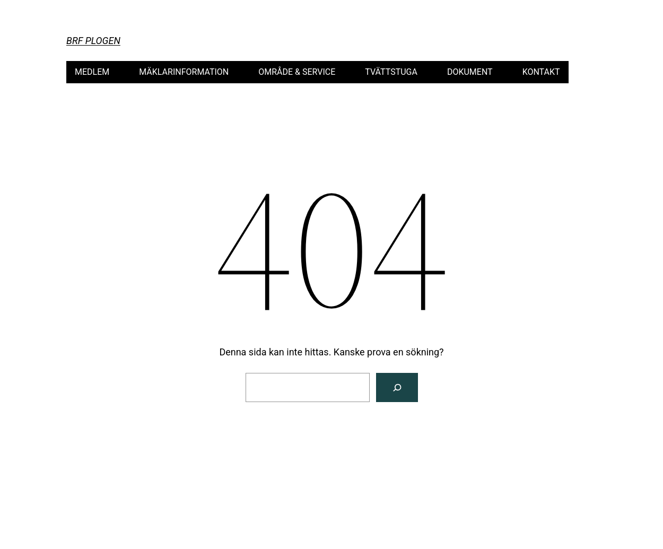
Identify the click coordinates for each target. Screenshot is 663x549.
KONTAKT (541, 72)
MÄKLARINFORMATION (184, 72)
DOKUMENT (470, 72)
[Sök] (397, 387)
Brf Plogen (93, 40)
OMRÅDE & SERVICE (296, 72)
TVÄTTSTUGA (391, 72)
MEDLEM (92, 72)
